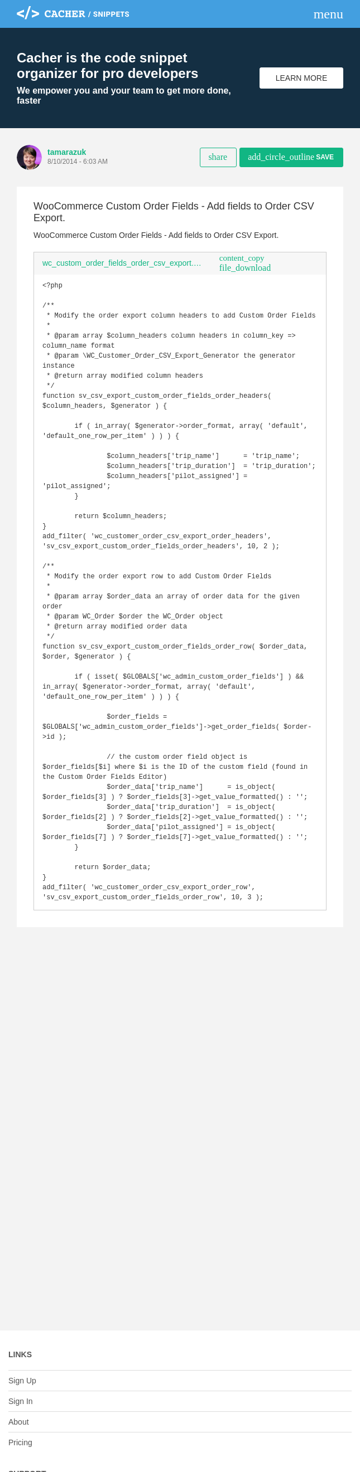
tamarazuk (66, 152)
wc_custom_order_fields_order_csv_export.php (124, 263)
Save (291, 157)
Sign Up (22, 1380)
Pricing (20, 1442)
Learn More (302, 78)
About (18, 1421)
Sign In (20, 1401)
